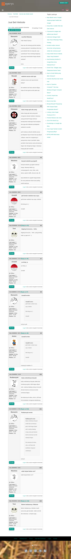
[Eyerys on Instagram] (30, 552)
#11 (40, 409)
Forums (10, 14)
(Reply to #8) (24, 333)
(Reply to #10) (24, 409)
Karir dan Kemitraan (40, 538)
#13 (40, 501)
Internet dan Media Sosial (26, 14)
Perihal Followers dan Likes (54, 117)
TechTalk (15, 14)
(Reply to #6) (24, 258)
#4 (41, 157)
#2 (41, 73)
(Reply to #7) (24, 292)
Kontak (55, 538)
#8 (41, 292)
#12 (40, 467)
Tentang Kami (23, 538)
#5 (41, 192)
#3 (41, 106)
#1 (41, 33)
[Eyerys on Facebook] (26, 552)
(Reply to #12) (25, 501)
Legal (49, 538)
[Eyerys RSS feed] (45, 552)
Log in (10, 27)
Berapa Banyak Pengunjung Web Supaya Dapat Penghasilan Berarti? (54, 106)
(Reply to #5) (25, 225)
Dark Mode (35, 545)
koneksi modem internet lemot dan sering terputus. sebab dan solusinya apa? (54, 48)
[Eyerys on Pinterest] (35, 552)
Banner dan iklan (51, 101)
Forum (31, 538)
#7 (41, 258)
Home (15, 538)
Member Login (63, 2)
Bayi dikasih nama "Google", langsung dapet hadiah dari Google (54, 20)
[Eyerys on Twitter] (40, 552)
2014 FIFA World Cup (52, 120)
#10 (40, 374)
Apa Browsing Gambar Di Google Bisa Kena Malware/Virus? (53, 62)
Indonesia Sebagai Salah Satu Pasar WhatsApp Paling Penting (54, 39)
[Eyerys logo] (8, 4)
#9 (41, 333)
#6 (41, 225)
